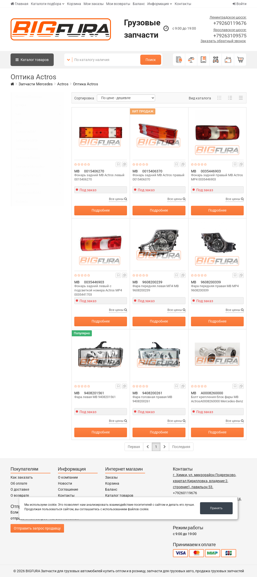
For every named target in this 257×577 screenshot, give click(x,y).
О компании (68, 477)
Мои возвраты (118, 4)
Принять (216, 508)
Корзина (74, 4)
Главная (19, 4)
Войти (239, 4)
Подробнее (101, 210)
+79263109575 (229, 35)
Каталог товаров (119, 495)
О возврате (20, 495)
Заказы (111, 477)
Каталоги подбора (46, 4)
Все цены (118, 199)
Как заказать (22, 477)
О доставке (20, 489)
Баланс (139, 4)
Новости (65, 483)
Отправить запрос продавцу (37, 528)
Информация (158, 4)
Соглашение (68, 489)
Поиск (151, 60)
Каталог (32, 60)
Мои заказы (94, 4)
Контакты (183, 4)
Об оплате (19, 483)
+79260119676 (229, 23)
